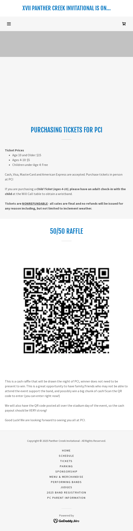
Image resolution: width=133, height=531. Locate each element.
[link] (66, 8)
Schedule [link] (66, 456)
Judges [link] (66, 487)
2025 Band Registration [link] (66, 492)
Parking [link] (66, 466)
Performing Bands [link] (66, 482)
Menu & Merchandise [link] (66, 477)
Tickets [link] (66, 461)
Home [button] (66, 450)
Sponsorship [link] (66, 471)
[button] (9, 24)
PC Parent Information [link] (66, 498)
